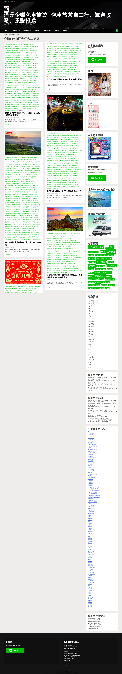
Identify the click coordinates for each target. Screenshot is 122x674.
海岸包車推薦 (70, 171)
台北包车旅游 (50, 152)
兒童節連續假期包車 (9, 181)
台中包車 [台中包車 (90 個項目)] (91, 258)
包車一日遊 (7, 65)
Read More (8, 124)
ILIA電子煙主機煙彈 (92, 493)
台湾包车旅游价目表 (51, 253)
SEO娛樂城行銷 (91, 567)
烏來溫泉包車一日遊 (35, 87)
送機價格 (69, 182)
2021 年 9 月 (91, 313)
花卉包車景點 (79, 177)
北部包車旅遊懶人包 (16, 80)
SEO (89, 534)
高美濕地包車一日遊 (24, 104)
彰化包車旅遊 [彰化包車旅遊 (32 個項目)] (90, 279)
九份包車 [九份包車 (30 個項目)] (107, 247)
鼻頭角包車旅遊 (23, 108)
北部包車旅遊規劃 (9, 82)
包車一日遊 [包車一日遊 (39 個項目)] (90, 252)
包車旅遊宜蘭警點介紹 (35, 70)
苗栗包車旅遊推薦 (28, 222)
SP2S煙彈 (90, 456)
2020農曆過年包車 (28, 50)
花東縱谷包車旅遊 (21, 219)
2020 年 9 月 (91, 325)
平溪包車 (64, 46)
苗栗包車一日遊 (17, 221)
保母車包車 (31, 59)
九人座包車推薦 (16, 57)
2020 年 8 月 (91, 326)
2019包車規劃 (14, 159)
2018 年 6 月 (91, 367)
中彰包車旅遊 (50, 135)
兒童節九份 (33, 178)
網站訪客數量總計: (92, 628)
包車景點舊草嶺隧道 (31, 74)
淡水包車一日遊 (31, 84)
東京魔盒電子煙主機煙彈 (94, 497)
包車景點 (36, 72)
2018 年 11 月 (91, 359)
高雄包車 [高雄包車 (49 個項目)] (90, 288)
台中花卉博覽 (56, 148)
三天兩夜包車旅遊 (9, 292)
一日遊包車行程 (8, 163)
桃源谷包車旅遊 (71, 50)
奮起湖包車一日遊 (78, 162)
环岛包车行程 (29, 211)
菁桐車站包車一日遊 (23, 226)
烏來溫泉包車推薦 (66, 58)
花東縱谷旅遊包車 (29, 219)
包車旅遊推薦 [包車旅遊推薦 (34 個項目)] (91, 255)
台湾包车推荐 (74, 251)
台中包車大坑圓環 (25, 204)
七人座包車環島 (30, 54)
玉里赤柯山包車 (31, 209)
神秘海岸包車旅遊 (73, 61)
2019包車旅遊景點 (9, 46)
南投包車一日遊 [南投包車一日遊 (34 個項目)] (103, 255)
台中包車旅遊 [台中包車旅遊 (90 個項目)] (102, 262)
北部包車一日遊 (29, 78)
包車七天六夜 (25, 187)
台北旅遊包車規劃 (69, 250)
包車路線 (11, 78)
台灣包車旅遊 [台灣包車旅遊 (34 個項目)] (103, 269)
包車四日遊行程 (36, 67)
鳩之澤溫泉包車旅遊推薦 (74, 186)
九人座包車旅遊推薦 (9, 170)
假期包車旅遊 (33, 176)
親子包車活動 (18, 228)
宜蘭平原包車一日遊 (51, 165)
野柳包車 (16, 236)
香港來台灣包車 (18, 102)
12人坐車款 (13, 286)
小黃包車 (74, 45)
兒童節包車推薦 (14, 179)
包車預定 (57, 30)
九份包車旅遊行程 (66, 233)
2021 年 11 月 (91, 310)
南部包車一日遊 (24, 202)
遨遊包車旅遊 (36, 234)
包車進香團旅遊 (21, 78)
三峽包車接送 (37, 54)
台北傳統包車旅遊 (66, 242)
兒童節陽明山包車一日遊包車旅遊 (29, 181)
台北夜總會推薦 (91, 574)
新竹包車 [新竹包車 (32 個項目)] (96, 279)
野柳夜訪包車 (26, 237)
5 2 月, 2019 (58, 81)
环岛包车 (37, 209)
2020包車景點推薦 (31, 48)
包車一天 (7, 187)
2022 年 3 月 (91, 303)
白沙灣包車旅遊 (8, 213)
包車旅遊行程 (15, 72)
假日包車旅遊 (27, 176)
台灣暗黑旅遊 (91, 511)
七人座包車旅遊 (14, 54)
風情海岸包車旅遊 (35, 100)
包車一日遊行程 (28, 65)
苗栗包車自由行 (15, 224)
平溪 (60, 46)
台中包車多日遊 (17, 204)
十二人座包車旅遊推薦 (23, 198)
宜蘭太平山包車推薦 (73, 163)
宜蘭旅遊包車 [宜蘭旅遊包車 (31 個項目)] (108, 276)
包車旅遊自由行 (8, 72)
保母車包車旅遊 (8, 61)
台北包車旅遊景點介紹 (51, 246)
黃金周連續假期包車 (34, 106)
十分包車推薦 (21, 200)
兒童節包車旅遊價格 (29, 179)
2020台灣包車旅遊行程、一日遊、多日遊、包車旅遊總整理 (23, 114)
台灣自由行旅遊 (65, 158)
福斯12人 (79, 61)
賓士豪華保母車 (8, 93)
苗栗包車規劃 (21, 224)
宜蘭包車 (90, 557)
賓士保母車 (36, 89)
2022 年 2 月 (91, 305)
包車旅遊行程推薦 (18, 193)
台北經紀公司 (91, 597)
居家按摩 (90, 600)
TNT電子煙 (90, 480)
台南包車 (57, 154)
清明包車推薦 (29, 208)
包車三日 (13, 67)
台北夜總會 (90, 569)
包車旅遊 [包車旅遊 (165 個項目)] (110, 251)
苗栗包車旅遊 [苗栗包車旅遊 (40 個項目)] (111, 285)
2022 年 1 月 (91, 307)
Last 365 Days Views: (93, 626)
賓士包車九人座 (8, 230)
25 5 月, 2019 (16, 247)
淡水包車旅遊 (8, 85)
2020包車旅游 (15, 48)
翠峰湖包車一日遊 (72, 177)
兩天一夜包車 (22, 183)
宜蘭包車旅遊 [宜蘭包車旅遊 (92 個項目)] (99, 276)
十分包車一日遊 (15, 200)
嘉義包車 (57, 160)
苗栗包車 (11, 221)
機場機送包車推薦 (50, 52)
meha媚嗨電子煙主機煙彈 (94, 495)
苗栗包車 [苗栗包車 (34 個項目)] (98, 285)
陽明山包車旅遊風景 (66, 73)
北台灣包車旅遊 (68, 238)
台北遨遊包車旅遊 (75, 152)
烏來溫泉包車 (28, 87)
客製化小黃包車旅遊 (72, 165)
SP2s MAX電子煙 (92, 444)
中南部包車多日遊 (9, 57)
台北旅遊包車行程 (60, 250)
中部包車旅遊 (38, 166)
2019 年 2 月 (91, 354)
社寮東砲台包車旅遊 (9, 215)
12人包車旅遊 (8, 44)
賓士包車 (14, 91)
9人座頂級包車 (17, 52)
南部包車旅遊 (37, 202)
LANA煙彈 (90, 461)
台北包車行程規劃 (78, 150)
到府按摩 (90, 602)
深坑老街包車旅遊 (28, 206)
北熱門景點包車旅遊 (29, 196)
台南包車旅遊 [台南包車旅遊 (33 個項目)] (91, 269)
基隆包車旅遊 (67, 160)
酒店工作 (90, 579)
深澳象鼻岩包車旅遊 (36, 206)
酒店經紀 (90, 467)
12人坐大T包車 (14, 44)
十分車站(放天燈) (28, 200)
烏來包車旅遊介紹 (58, 58)
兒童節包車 (7, 179)
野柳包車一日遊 (21, 236)
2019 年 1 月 (90, 356)
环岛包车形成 (16, 211)
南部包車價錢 (30, 202)
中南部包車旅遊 (16, 292)
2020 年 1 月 (91, 336)
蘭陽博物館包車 (50, 182)
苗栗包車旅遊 (21, 222)
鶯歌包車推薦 (36, 104)
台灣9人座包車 (62, 154)
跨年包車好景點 (29, 232)
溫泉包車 (76, 171)
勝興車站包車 (29, 63)
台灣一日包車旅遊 (70, 154)
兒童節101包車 (8, 178)
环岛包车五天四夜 (9, 211)
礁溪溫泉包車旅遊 (25, 213)
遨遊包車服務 (8, 236)
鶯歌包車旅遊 (8, 106)
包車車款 (16, 78)
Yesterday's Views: (92, 620)
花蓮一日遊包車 (37, 219)
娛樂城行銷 (90, 566)
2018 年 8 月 (91, 364)
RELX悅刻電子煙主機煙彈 (94, 490)
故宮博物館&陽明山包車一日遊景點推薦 (97, 416)
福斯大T (64, 63)
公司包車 (55, 43)
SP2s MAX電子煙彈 (92, 446)
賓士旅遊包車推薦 (27, 91)
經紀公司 (90, 515)
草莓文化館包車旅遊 (9, 226)
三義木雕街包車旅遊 (30, 166)
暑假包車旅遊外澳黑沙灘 (64, 48)
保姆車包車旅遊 (15, 174)
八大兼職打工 (91, 433)
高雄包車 (90, 556)
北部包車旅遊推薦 (24, 80)
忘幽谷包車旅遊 (76, 46)
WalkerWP (74, 672)
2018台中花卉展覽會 (22, 157)
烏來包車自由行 (15, 87)
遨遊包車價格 (22, 95)
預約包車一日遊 (66, 270)
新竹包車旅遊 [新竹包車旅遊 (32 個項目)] (101, 279)
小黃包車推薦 (79, 45)
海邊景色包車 (25, 84)
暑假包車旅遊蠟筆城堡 (51, 50)
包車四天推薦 (75, 137)
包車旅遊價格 (75, 235)
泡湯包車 (49, 54)
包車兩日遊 (18, 189)
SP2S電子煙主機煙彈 (93, 492)
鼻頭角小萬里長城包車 (31, 108)
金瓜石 (76, 184)
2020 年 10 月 (91, 323)
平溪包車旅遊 (69, 46)
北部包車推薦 (35, 78)
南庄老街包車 (35, 200)
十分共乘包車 (8, 200)
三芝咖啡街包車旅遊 (25, 55)
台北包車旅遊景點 (78, 244)
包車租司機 (30, 194)
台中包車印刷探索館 (9, 204)
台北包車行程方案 (70, 150)
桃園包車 (65, 50)
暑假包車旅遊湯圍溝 (74, 48)
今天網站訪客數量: (92, 618)
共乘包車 (27, 185)
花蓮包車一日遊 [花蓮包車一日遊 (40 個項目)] (105, 282)
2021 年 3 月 (91, 320)
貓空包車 (73, 63)
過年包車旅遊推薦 (61, 67)
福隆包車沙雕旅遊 (19, 89)
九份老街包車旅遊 (33, 292)
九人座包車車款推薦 (25, 57)
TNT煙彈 (90, 482)
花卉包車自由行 (58, 178)
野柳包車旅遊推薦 (9, 237)
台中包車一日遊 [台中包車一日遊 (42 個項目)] (100, 258)
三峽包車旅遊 (8, 55)
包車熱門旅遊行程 (37, 193)
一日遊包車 (26, 52)
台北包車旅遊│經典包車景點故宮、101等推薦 (98, 418)
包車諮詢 (65, 30)
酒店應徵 (90, 539)
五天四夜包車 (50, 43)
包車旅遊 (7, 69)
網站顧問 (90, 443)
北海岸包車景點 (14, 196)
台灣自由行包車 (58, 158)
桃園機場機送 (50, 171)
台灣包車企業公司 (58, 255)
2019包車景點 (16, 46)
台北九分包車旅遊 (58, 242)
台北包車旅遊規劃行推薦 (52, 248)
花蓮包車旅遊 (91, 551)
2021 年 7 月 (91, 315)
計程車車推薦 (59, 266)
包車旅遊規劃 (16, 30)
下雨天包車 (52, 133)
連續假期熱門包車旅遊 (10, 95)
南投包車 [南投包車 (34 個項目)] (97, 255)
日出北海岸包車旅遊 (71, 263)
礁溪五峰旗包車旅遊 (51, 266)
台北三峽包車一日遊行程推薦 (95, 415)
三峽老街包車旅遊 (28, 164)
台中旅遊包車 (50, 148)
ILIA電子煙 (90, 434)
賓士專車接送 (19, 91)
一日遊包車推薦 (32, 52)
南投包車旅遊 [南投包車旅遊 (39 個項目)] (110, 255)
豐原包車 (69, 63)
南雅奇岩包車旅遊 (57, 147)
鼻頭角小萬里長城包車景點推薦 (11, 110)
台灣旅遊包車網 (73, 156)
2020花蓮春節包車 (9, 50)
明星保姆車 (56, 48)
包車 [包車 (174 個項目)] (112, 247)
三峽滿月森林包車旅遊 (16, 55)
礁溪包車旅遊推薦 (76, 60)
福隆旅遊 (26, 89)
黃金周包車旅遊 (26, 106)
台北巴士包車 (62, 152)
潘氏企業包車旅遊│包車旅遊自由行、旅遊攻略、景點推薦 (57, 18)
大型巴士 (70, 162)
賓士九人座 (30, 89)
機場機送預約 (70, 52)
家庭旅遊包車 (50, 167)
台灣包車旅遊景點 (58, 257)
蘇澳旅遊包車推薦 (63, 180)
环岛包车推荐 (22, 211)
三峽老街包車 (21, 164)
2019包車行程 (22, 46)
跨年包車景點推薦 (63, 65)
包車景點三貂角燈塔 (9, 74)
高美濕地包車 (16, 104)
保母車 (27, 59)
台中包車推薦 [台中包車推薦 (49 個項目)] (92, 262)
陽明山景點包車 (17, 100)
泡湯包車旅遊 (56, 171)
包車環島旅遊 (18, 194)
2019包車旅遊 (8, 288)
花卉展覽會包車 (34, 217)
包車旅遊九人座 (19, 69)
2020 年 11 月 (91, 321)
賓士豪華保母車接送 (16, 93)
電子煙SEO (90, 479)
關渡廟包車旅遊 (50, 186)
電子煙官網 (90, 498)
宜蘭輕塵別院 (65, 165)
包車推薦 (66, 139)
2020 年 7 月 (91, 328)
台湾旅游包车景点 (59, 253)
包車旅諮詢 (70, 139)
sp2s (89, 431)
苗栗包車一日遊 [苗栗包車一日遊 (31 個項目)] (104, 285)
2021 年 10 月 (91, 311)
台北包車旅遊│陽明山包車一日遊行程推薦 (98, 421)
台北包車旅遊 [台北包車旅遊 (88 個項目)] (111, 266)
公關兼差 (90, 541)
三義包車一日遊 (8, 166)
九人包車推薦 (8, 168)
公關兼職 (90, 543)
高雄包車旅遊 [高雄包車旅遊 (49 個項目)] (106, 288)
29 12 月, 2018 (58, 193)
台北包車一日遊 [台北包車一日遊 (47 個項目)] (101, 266)
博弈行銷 (90, 564)
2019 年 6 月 (91, 348)
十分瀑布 (67, 240)
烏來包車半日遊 (50, 58)
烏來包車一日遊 (24, 209)
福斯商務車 (52, 63)
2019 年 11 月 (91, 339)
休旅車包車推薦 (33, 172)
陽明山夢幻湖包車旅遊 (25, 99)
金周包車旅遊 (8, 239)
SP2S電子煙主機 (92, 457)
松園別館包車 (59, 50)
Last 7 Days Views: (92, 623)
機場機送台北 (58, 52)
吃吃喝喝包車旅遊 (50, 160)
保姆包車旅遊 (8, 174)
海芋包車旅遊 (14, 84)
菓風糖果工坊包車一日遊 (33, 226)
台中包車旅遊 (91, 554)
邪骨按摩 (90, 575)
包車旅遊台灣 (20, 191)
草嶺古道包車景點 (28, 224)
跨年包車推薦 (36, 232)
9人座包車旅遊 (35, 50)
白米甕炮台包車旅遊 (16, 213)
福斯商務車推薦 (59, 63)
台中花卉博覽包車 (63, 148)
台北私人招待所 (91, 505)
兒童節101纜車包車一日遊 (25, 178)
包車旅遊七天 (28, 189)
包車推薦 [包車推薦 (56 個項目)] (102, 252)
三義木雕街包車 (22, 166)
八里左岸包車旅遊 (9, 63)
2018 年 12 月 (91, 357)
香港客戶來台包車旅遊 (27, 102)
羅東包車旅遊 (50, 177)
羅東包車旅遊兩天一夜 (57, 177)
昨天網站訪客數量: (92, 621)
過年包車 (49, 67)
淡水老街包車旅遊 (69, 54)
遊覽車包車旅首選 (76, 65)
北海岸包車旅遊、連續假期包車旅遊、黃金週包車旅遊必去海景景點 (64, 276)
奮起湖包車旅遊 (50, 163)
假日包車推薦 (20, 176)
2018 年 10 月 (91, 361)
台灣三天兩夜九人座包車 (52, 156)
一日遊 (22, 52)
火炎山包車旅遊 (16, 209)
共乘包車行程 (16, 63)
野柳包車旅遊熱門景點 (18, 237)
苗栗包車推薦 (15, 222)
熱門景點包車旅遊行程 (68, 265)
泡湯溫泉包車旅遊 (63, 171)
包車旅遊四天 (14, 70)
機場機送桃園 (64, 52)
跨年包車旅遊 (50, 65)
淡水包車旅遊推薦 (15, 85)
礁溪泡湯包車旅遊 (50, 61)
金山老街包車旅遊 (17, 97)
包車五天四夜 (8, 189)
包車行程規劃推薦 (34, 76)
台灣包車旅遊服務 (77, 257)
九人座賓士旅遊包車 (9, 59)
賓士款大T (33, 91)
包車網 (35, 194)
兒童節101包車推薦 (15, 178)
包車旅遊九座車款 (27, 69)
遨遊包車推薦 (30, 234)
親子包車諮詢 (31, 228)
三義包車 (35, 164)
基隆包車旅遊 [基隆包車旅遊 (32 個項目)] (90, 272)
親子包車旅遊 (12, 228)
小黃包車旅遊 (50, 46)
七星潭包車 (36, 163)
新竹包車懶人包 (61, 167)
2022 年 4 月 (91, 302)
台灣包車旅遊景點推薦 (68, 257)
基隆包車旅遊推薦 (75, 160)
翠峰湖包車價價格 (14, 217)
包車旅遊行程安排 (22, 72)
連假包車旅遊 (29, 93)
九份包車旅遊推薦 (57, 135)
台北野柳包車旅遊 (50, 251)
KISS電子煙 (90, 439)
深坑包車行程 (50, 56)
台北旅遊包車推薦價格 (51, 250)
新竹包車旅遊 (67, 167)
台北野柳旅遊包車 (58, 251)
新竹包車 (55, 167)
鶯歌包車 (30, 104)
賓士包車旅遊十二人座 (25, 230)
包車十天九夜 (23, 67)
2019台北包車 (29, 46)
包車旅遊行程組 (30, 72)
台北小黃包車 (33, 82)
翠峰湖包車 (7, 217)
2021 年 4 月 (91, 318)
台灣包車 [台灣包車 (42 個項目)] (97, 269)
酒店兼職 (90, 464)
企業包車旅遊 (17, 172)
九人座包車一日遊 (20, 168)
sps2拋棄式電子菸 (92, 449)
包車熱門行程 (8, 194)
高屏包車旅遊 (35, 102)
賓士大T (13, 232)
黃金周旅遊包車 (57, 76)
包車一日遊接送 (21, 65)
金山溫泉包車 (35, 95)
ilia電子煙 (90, 441)
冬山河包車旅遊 (23, 63)
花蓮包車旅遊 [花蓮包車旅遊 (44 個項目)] (91, 285)
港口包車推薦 (29, 85)
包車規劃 (7, 78)
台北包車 (15, 82)
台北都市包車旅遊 (50, 154)
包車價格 (90, 520)
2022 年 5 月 (91, 300)
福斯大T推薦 (16, 215)
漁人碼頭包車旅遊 (9, 209)
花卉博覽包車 (65, 178)
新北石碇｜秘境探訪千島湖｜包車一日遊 (97, 387)
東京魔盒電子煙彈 (92, 459)
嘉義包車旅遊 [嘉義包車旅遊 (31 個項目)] (109, 269)
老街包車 (20, 217)
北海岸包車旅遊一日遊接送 (59, 145)
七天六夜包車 (30, 163)
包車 (39, 63)
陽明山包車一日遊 (50, 73)
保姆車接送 (21, 174)
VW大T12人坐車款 (20, 161)
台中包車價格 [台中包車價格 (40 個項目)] (108, 258)
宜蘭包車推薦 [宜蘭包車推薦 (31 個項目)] (90, 276)
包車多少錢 (49, 139)
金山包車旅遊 (29, 95)
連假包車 (23, 93)
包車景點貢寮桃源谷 (9, 76)
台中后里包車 (76, 147)
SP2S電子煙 (91, 438)
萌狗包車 (7, 228)
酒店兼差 (90, 538)
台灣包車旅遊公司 (73, 255)
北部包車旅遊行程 (32, 80)
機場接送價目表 (47, 30)
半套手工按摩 (91, 582)
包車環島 (13, 194)
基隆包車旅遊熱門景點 (51, 162)
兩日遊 (32, 61)
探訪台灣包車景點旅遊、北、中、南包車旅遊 (23, 243)
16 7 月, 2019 (16, 117)
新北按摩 (90, 598)
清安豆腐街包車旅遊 (21, 208)
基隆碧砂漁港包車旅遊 (70, 261)
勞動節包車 (35, 63)
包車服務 (7, 30)
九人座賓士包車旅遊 (34, 57)
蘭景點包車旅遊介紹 (72, 180)
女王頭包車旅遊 (57, 163)
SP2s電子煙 (90, 447)
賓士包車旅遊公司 (16, 230)
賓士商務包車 (33, 230)
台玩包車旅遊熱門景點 (57, 259)
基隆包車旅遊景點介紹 (51, 261)
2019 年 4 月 (91, 351)
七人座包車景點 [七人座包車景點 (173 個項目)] (96, 247)
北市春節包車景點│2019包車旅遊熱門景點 (64, 79)
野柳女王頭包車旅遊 (34, 237)
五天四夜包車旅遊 (36, 170)
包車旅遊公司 (8, 191)
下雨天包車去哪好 (34, 55)
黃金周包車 (20, 106)
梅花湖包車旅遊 (78, 50)
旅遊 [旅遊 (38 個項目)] (106, 279)
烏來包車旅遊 (8, 87)
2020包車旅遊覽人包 (22, 48)
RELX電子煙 (91, 436)
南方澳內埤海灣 (16, 202)
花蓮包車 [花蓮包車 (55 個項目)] (98, 282)
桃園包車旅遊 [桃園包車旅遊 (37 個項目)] (91, 282)
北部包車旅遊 (8, 80)
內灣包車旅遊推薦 (15, 183)
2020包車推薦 (8, 48)
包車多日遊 (61, 139)
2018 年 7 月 (91, 366)
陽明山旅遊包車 (34, 99)
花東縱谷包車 (14, 219)
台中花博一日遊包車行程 (73, 148)
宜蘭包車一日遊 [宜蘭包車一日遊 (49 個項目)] (107, 272)
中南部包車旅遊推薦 (76, 133)
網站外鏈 (90, 549)
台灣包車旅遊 (66, 255)
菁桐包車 (16, 226)
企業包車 (11, 172)
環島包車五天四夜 (36, 211)
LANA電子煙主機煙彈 (93, 488)
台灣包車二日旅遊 (50, 255)
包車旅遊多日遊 (33, 191)
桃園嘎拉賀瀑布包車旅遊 (69, 169)
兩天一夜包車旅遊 (16, 61)
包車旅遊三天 (12, 69)
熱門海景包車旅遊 (50, 60)
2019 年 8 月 (91, 344)
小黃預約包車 (56, 46)
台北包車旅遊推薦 (70, 244)
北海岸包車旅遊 (50, 145)
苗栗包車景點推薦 (37, 222)
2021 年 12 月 (91, 308)
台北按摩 (90, 584)
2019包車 (20, 44)
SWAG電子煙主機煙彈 (93, 487)
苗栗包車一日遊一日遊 (26, 221)
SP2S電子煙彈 (91, 452)
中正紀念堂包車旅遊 (25, 292)
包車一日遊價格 (14, 65)
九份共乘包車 (17, 59)
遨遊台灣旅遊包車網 (61, 184)
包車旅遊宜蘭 (27, 70)
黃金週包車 (63, 76)
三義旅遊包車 (15, 166)
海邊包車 (19, 84)
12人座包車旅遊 (14, 157)
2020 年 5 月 (91, 331)
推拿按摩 (90, 510)
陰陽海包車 (36, 97)
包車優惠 (13, 189)
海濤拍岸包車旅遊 (50, 265)
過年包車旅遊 (54, 67)
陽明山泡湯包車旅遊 (58, 186)
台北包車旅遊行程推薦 (69, 246)
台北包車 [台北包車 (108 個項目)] (92, 265)
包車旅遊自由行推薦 (9, 193)
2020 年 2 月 (91, 334)
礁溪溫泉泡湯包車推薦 (64, 175)
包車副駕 (18, 67)
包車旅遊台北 (8, 70)
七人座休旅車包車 (16, 163)
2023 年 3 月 (91, 298)
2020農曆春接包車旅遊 (18, 50)
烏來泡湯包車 (21, 87)
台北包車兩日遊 (50, 244)
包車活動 (30, 193)
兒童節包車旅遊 (21, 179)
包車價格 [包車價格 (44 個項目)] (96, 252)
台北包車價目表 (50, 150)
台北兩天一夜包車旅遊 (75, 242)
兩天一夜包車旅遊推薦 (25, 61)
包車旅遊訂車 (25, 193)
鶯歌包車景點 (14, 106)
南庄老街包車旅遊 (9, 202)
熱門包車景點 (73, 58)
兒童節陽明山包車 (18, 181)
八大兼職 (90, 466)
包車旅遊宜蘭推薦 (69, 141)
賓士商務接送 (8, 232)
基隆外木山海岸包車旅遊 (62, 162)
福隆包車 (7, 89)
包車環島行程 (25, 194)
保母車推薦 (14, 176)
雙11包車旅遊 (65, 186)
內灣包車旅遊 (8, 183)
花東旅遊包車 (8, 219)
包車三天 (34, 65)
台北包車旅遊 (27, 82)
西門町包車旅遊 (63, 182)
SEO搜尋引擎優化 (92, 474)
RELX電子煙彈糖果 (92, 451)
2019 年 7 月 (91, 346)
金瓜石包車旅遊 (36, 239)
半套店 (89, 585)
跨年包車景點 (8, 234)
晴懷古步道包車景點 (75, 167)
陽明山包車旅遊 (58, 73)
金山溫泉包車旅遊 (9, 97)
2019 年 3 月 (91, 352)
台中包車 (63, 147)
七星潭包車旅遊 (8, 164)
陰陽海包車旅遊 (8, 99)
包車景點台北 (23, 74)
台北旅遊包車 (8, 84)
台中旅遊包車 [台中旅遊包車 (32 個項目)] (110, 262)
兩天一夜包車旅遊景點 (20, 185)
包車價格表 (37, 30)
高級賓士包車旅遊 (9, 104)
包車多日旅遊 (55, 139)
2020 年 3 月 (91, 333)
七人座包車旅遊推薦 (22, 54)
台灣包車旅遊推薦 (50, 257)
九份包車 (52, 233)
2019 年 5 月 (91, 349)
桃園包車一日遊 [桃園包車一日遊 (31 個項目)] (111, 279)
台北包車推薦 (20, 82)
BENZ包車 (7, 161)
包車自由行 (21, 76)
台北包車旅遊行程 (60, 246)
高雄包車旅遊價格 (27, 30)
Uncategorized (13, 161)
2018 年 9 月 (91, 362)
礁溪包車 (63, 60)
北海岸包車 (73, 143)
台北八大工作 (91, 469)
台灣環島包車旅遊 (50, 158)
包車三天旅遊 (8, 67)
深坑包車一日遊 (77, 54)
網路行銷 (90, 472)
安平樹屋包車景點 (65, 163)
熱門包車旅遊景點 (58, 265)
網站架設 (90, 475)
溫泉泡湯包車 (35, 208)
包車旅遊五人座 (34, 69)
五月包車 (7, 172)
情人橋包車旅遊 (50, 48)
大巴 (73, 162)
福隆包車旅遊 (12, 89)
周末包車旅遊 (66, 259)
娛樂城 (89, 559)
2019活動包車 (35, 46)
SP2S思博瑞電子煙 (92, 502)
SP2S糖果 (90, 503)
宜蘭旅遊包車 (59, 165)
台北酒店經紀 (91, 470)
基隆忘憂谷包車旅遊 (61, 261)
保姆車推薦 (23, 59)
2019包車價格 (25, 44)
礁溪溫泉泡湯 (32, 213)
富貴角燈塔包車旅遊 (51, 263)
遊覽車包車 (70, 65)
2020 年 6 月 (91, 329)
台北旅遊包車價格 (61, 248)
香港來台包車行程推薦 (10, 102)
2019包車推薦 (31, 44)
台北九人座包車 (50, 242)
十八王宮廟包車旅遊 (33, 198)
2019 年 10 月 (91, 341)
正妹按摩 (90, 587)
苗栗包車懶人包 (8, 222)
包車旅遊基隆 (20, 70)
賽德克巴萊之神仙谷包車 (20, 232)
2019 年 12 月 (91, 338)
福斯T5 (48, 63)
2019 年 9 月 (91, 343)
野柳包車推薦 (28, 236)
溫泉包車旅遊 (50, 173)
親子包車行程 (25, 228)
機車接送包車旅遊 (77, 52)
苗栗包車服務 (8, 224)
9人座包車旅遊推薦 (9, 52)
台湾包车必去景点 (67, 251)
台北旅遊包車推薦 (69, 248)
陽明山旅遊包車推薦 (9, 100)
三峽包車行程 (15, 164)
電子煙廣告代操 (91, 477)
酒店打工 (90, 593)
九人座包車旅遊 (35, 168)
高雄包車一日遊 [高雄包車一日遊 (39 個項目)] (97, 288)
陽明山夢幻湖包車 (16, 99)
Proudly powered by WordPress (53, 672)
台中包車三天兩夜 (69, 147)
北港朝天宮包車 (21, 196)
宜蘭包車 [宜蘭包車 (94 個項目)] (98, 272)
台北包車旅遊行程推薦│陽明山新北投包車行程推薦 (100, 420)
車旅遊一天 (14, 234)
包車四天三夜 (29, 67)
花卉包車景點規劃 (27, 217)
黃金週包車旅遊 (8, 108)
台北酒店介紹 (91, 572)
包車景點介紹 (17, 74)
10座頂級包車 (8, 157)
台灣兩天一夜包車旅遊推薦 (63, 156)
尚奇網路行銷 (91, 513)
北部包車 (36, 196)
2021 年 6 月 (91, 316)
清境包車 (7, 208)
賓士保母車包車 (8, 91)
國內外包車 (61, 160)
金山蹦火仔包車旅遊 (25, 97)
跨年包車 (77, 63)
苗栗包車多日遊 (34, 221)
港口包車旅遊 (35, 85)
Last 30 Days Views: (93, 625)
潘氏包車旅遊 (8, 117)
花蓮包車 (7, 221)
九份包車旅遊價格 (58, 233)
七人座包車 (7, 54)
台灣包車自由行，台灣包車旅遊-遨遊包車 (64, 191)
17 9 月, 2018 (58, 279)
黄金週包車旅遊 (15, 108)
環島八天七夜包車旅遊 (72, 173)
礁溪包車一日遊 (69, 60)
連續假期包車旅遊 (36, 93)
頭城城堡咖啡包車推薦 (26, 100)
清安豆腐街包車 (13, 208)
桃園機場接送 (78, 169)
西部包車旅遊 (57, 182)
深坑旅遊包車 (56, 56)
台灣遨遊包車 (72, 158)
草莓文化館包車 (36, 224)
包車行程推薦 (27, 76)
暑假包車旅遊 (50, 169)
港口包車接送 (22, 85)
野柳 (12, 236)
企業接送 (22, 172)
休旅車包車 (27, 172)
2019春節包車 (8, 290)
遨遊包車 (17, 95)
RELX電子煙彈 (91, 462)
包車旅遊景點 (68, 236)
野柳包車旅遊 (35, 236)
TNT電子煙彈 (91, 529)
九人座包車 (14, 168)
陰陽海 (32, 97)
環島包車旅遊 (58, 60)
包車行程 (90, 525)
